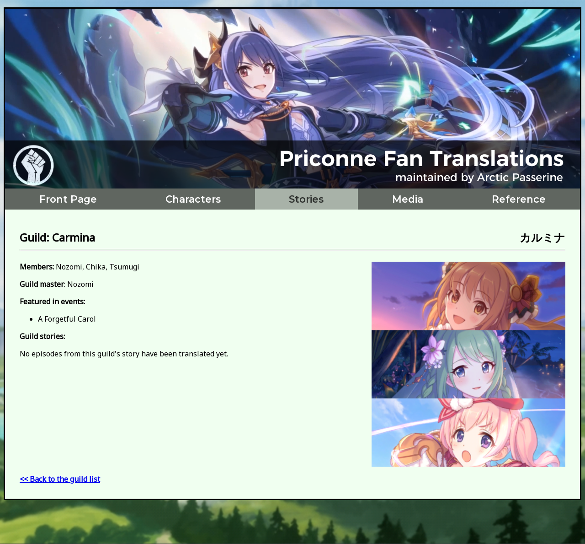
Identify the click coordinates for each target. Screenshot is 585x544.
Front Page (68, 199)
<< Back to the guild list (60, 479)
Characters (193, 199)
